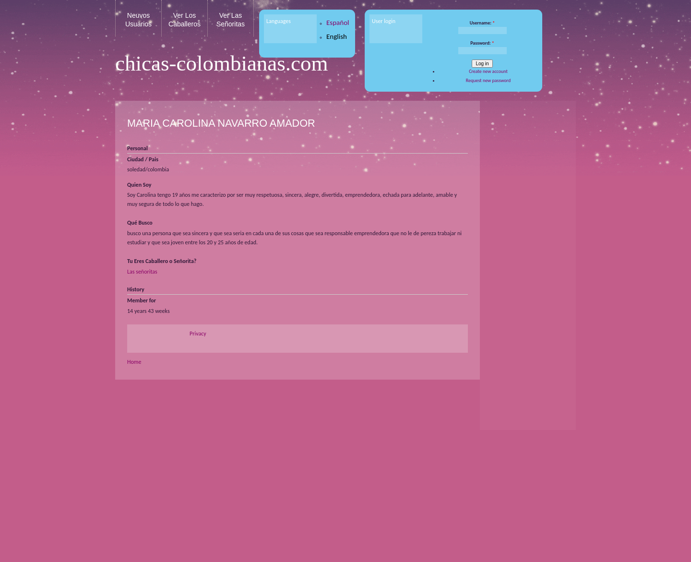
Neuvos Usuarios (138, 20)
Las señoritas (142, 271)
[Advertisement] (525, 254)
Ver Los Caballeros (184, 20)
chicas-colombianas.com (221, 63)
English (336, 36)
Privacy (198, 333)
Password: (482, 43)
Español (337, 22)
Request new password (488, 80)
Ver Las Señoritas (230, 20)
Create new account (488, 71)
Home (134, 362)
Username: (482, 23)
